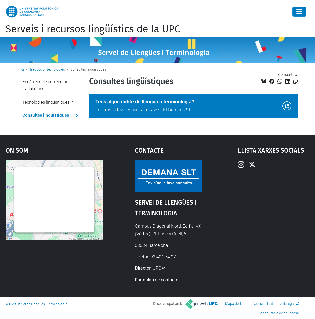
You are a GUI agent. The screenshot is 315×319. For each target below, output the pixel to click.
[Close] (299, 12)
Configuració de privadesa (278, 313)
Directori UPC (148, 268)
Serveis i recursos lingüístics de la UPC (93, 29)
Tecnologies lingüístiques (46, 102)
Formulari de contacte (156, 279)
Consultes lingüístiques (45, 115)
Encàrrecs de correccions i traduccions (47, 85)
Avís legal (287, 304)
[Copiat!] (295, 81)
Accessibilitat (263, 304)
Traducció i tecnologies (47, 69)
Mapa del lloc (235, 304)
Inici (21, 69)
